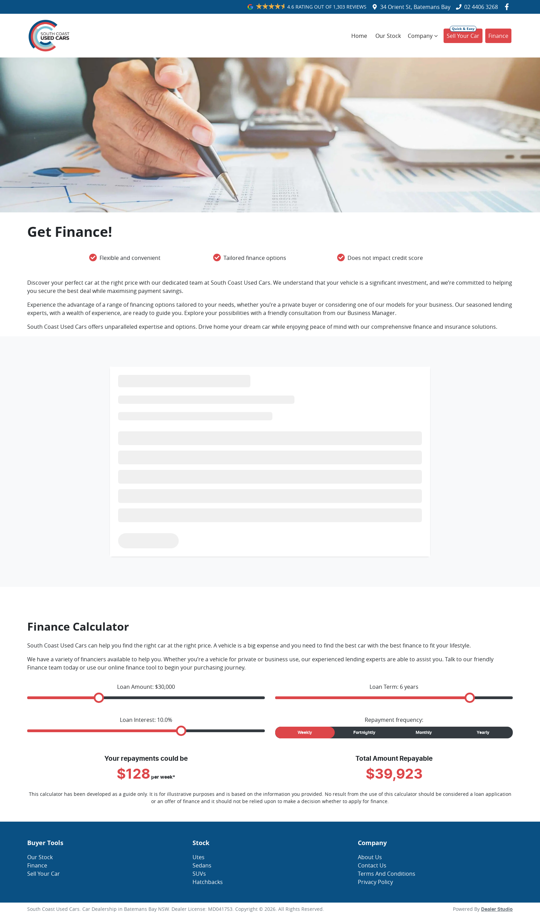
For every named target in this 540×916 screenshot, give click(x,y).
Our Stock (388, 36)
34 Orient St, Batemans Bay (415, 7)
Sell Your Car (463, 36)
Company (423, 36)
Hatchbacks (208, 882)
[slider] (99, 698)
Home (359, 36)
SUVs (199, 873)
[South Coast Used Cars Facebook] (508, 6)
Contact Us (372, 865)
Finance (498, 36)
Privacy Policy (375, 882)
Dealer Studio (497, 909)
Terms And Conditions (386, 873)
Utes (199, 857)
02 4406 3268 (481, 7)
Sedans (202, 865)
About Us (370, 857)
